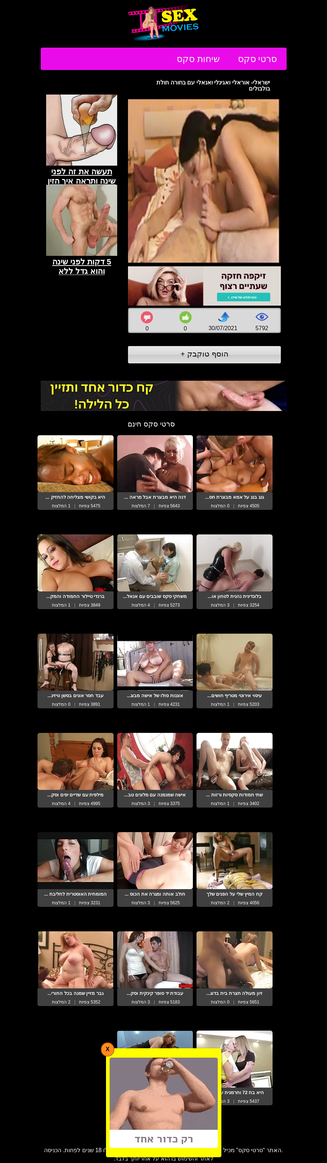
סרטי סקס (257, 59)
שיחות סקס (198, 59)
